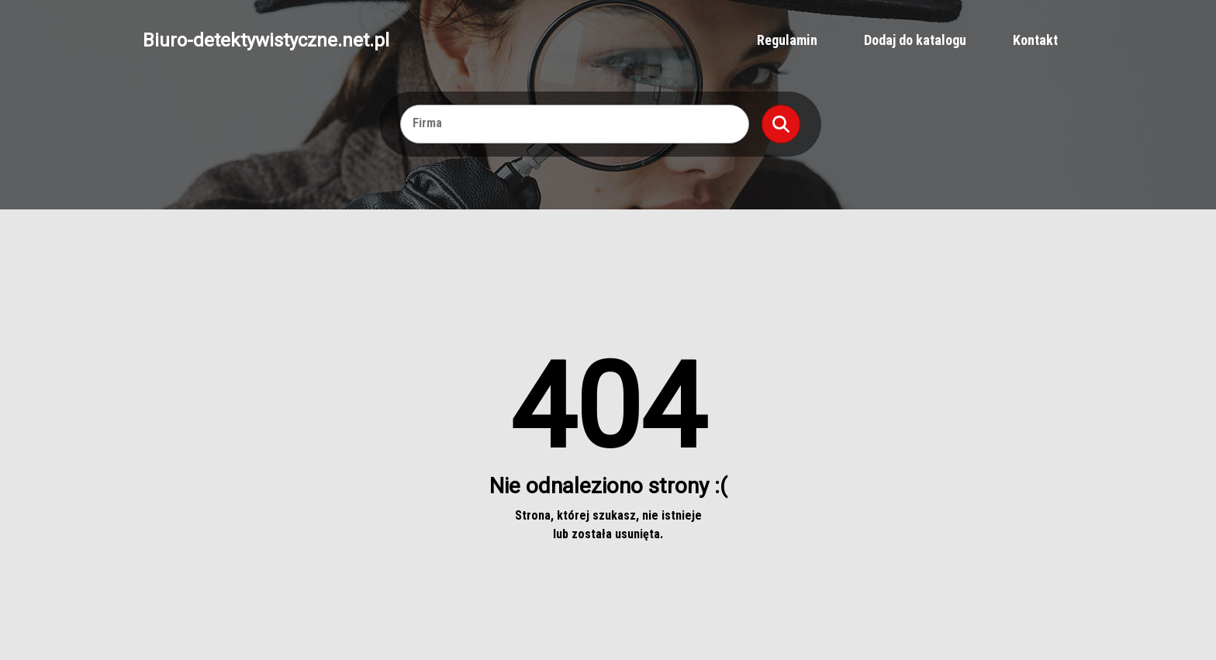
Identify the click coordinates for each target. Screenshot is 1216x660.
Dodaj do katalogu (915, 40)
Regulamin (787, 40)
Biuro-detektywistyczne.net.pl (266, 40)
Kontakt (1035, 40)
